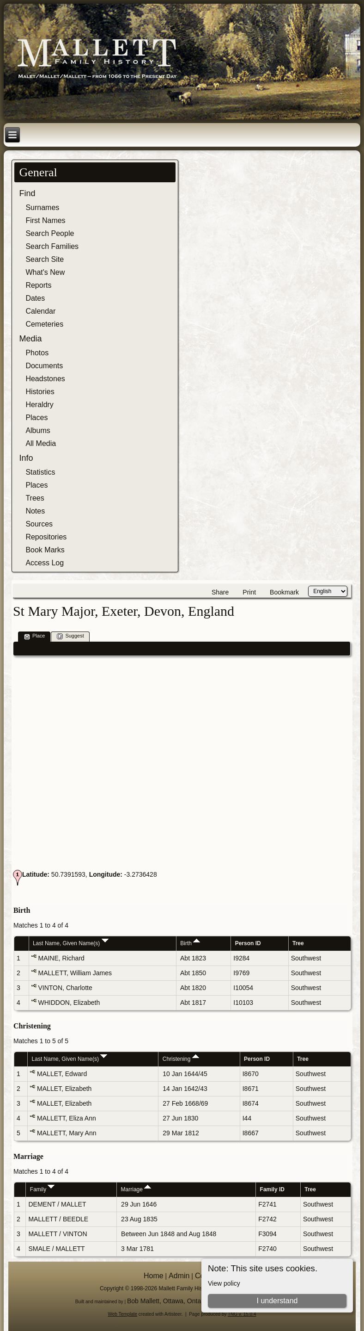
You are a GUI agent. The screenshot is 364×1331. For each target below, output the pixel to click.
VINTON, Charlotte (65, 987)
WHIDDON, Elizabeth (69, 1002)
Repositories (46, 537)
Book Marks (44, 550)
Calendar (40, 311)
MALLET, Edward (62, 1073)
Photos (37, 353)
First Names (45, 220)
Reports (38, 285)
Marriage (136, 1189)
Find (27, 193)
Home (154, 1276)
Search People (49, 233)
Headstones (45, 379)
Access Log (44, 563)
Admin (179, 1276)
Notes (35, 511)
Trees (34, 498)
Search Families (52, 246)
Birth (190, 943)
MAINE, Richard (61, 958)
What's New (45, 272)
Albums (37, 430)
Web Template (123, 1314)
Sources (39, 524)
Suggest (70, 636)
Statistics (40, 472)
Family (42, 1189)
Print (249, 592)
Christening (181, 1059)
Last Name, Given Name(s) (71, 943)
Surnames (42, 207)
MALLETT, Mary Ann (66, 1133)
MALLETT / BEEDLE (58, 1219)
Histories (39, 392)
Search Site (44, 259)
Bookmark (284, 592)
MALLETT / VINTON (57, 1234)
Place (34, 636)
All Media (40, 443)
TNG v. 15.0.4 (242, 1314)
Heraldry (39, 405)
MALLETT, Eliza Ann (66, 1118)
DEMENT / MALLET (57, 1204)
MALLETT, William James (74, 973)
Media (30, 338)
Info (26, 458)
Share (220, 592)
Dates (35, 298)
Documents (44, 366)
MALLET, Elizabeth (64, 1088)
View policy (224, 1283)
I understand (277, 1301)
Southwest (306, 958)
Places (36, 417)
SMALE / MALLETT (56, 1248)
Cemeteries (44, 324)
